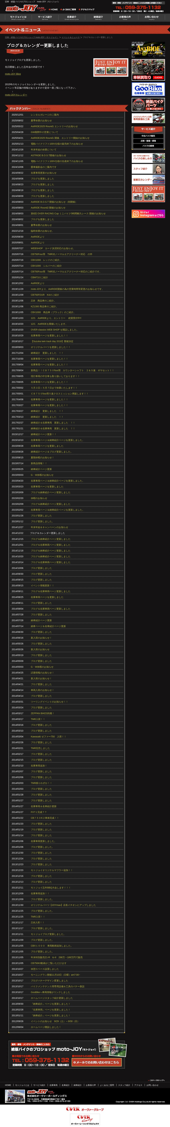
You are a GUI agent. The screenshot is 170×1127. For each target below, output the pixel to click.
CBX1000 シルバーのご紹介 (46, 265)
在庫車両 (54, 1085)
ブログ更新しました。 (42, 521)
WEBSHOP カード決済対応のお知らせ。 (53, 248)
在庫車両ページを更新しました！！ (49, 335)
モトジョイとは (18, 17)
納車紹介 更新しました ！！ (47, 353)
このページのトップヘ (156, 1080)
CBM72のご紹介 (39, 277)
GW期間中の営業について (44, 132)
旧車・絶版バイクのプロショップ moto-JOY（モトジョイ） (31, 37)
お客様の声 (125, 17)
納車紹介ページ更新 (41, 469)
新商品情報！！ (39, 463)
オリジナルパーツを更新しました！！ (50, 347)
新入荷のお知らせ (40, 649)
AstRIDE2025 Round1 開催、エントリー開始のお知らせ (60, 138)
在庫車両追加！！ (40, 893)
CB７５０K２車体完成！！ (45, 818)
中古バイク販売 (148, 136)
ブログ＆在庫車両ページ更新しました (50, 544)
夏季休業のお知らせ (41, 120)
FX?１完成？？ (39, 812)
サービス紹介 (45, 17)
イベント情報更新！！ (42, 585)
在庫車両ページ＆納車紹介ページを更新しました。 (57, 440)
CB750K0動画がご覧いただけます (48, 963)
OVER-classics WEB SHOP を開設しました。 (55, 329)
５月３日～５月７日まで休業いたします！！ (54, 387)
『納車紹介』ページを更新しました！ (50, 1003)
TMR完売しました (40, 748)
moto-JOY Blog (13, 74)
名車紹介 (71, 17)
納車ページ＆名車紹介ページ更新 (48, 626)
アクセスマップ (86, 10)
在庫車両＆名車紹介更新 (43, 806)
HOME (8, 1085)
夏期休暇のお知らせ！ (42, 457)
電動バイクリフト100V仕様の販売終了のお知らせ (57, 143)
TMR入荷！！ (38, 719)
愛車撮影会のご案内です (43, 167)
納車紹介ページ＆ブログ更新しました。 (52, 451)
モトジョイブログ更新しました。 (48, 934)
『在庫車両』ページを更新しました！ (50, 1009)
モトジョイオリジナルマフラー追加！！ (52, 870)
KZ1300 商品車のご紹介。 (44, 306)
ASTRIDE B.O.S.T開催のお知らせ (48, 155)
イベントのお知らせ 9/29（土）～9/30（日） (55, 1021)
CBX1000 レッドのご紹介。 (46, 260)
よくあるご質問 (69, 10)
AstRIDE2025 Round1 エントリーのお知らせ (54, 126)
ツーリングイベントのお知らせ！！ (49, 701)
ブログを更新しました (42, 178)
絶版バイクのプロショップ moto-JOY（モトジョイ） (26, 8)
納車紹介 (98, 17)
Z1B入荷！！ (37, 922)
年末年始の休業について (43, 149)
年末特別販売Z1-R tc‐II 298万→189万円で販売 (57, 957)
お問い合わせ (151, 17)
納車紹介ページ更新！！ (43, 434)
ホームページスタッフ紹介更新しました (52, 998)
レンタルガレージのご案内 (45, 114)
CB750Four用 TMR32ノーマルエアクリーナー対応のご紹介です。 (66, 271)
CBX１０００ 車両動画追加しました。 (52, 945)
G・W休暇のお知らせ (42, 475)
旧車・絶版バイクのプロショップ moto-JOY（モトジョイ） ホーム (54, 10)
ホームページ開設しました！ (46, 1027)
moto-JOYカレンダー (16, 94)
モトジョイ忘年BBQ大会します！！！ (51, 887)
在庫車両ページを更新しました (47, 446)
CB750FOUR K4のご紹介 (45, 294)
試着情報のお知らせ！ (42, 672)
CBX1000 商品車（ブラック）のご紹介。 (53, 312)
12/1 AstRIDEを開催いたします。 (49, 324)
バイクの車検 (148, 146)
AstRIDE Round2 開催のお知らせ (48, 207)
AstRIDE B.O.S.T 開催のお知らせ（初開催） (54, 202)
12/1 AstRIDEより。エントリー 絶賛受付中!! (56, 318)
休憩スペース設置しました (45, 969)
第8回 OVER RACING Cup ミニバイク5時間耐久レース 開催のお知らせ (68, 213)
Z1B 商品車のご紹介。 (43, 300)
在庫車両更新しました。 (43, 841)
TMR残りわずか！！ (41, 783)
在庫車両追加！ (39, 765)
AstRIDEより (37, 236)
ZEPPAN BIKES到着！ (42, 713)
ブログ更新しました (41, 515)
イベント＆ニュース (71, 37)
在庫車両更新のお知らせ (43, 172)
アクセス (138, 1085)
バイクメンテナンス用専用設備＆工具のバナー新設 (57, 986)
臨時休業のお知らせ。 (42, 231)
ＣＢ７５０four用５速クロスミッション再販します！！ (59, 393)
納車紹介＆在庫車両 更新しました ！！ (53, 422)
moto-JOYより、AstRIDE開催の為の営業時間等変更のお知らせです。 (67, 289)
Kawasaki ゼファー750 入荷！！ (48, 736)
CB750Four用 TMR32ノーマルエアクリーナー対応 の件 (61, 254)
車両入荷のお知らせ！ (42, 690)
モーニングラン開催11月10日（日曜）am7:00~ (55, 974)
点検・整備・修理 (148, 141)
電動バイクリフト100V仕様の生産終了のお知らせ (57, 161)
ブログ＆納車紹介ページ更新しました (50, 492)
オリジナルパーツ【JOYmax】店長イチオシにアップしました (63, 905)
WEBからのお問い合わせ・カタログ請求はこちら (97, 1062)
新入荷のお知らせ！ (41, 637)
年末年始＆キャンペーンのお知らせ (49, 527)
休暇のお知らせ (39, 498)
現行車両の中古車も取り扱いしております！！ (55, 376)
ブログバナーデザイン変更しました (49, 980)
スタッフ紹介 (124, 1085)
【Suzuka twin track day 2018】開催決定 (52, 341)
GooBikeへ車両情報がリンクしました (50, 992)
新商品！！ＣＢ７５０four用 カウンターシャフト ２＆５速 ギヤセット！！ (72, 370)
